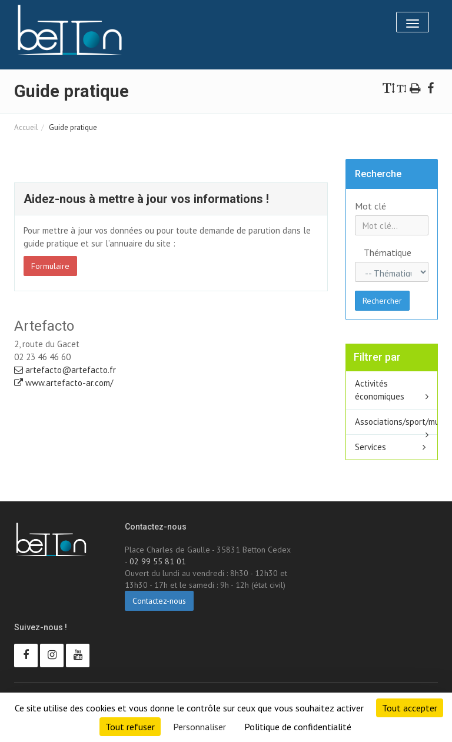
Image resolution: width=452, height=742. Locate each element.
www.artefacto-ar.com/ (63, 382)
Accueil (26, 127)
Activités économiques (379, 390)
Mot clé (370, 206)
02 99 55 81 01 (157, 561)
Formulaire (50, 266)
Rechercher (382, 300)
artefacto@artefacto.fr (65, 369)
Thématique (368, 252)
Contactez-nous (159, 600)
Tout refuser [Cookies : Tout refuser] (130, 727)
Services (370, 446)
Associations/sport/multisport (396, 421)
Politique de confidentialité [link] (297, 727)
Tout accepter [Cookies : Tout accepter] (409, 708)
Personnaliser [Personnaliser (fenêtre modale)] (199, 727)
